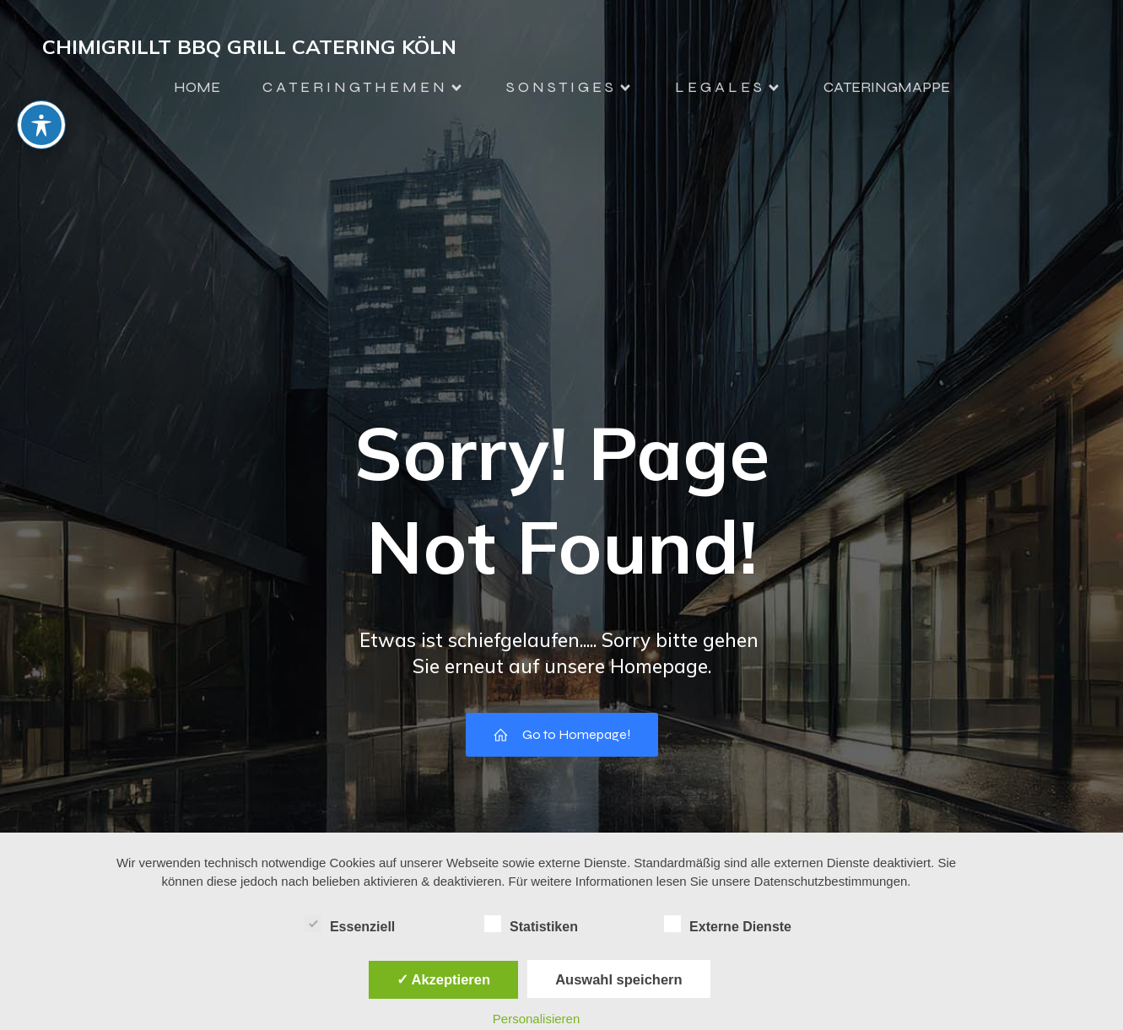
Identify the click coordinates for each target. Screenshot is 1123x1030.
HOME (197, 87)
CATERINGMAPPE (886, 87)
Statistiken (531, 924)
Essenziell (350, 924)
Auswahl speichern (618, 979)
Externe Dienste (727, 924)
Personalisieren (536, 1018)
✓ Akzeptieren (444, 979)
